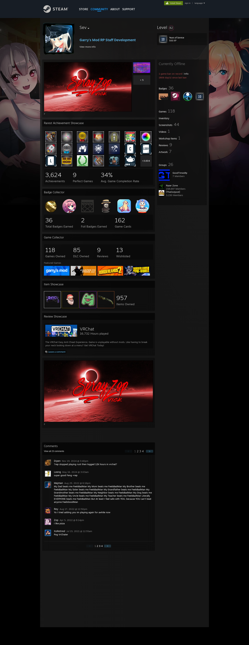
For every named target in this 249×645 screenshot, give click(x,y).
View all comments (54, 451)
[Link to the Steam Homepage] (58, 11)
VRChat (87, 328)
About (115, 9)
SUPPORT (128, 9)
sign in (187, 3)
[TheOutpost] (173, 191)
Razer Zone (172, 185)
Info (186, 73)
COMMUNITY (99, 9)
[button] (182, 27)
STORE (83, 9)
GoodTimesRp (180, 172)
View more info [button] (88, 46)
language (199, 3)
